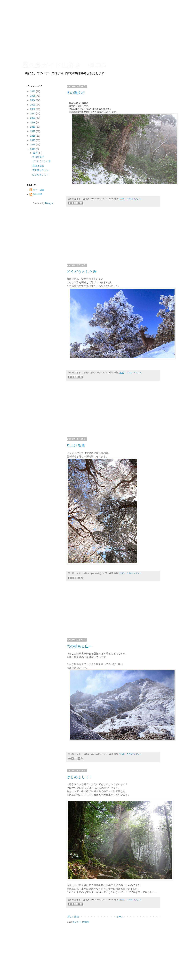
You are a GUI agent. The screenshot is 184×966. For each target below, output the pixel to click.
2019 (33, 122)
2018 (33, 127)
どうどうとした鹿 (81, 272)
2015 (33, 140)
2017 (33, 131)
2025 (33, 95)
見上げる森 (76, 445)
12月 (35, 153)
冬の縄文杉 (76, 93)
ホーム (119, 916)
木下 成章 (38, 190)
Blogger (49, 203)
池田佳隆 (37, 194)
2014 (33, 144)
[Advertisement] (113, 236)
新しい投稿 (73, 916)
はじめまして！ (80, 777)
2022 (33, 109)
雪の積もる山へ (79, 646)
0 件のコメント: (134, 199)
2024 (33, 100)
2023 (33, 104)
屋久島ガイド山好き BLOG (64, 65)
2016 (33, 135)
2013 (33, 149)
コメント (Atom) (80, 922)
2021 (33, 113)
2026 (33, 91)
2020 (33, 118)
